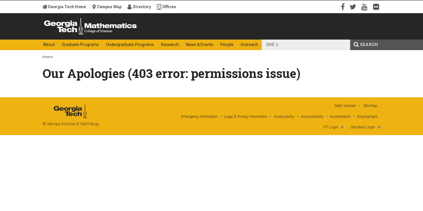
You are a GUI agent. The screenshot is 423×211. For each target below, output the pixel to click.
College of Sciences (146, 34)
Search (369, 44)
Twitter (354, 6)
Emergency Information (199, 116)
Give (270, 44)
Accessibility (284, 116)
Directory (142, 6)
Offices (169, 6)
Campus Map (109, 6)
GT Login (330, 127)
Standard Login (362, 127)
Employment (367, 116)
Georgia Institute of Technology (65, 34)
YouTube (365, 6)
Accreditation (340, 116)
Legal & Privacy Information (245, 116)
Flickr (377, 6)
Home (48, 57)
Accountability (312, 116)
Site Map (370, 105)
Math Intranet (345, 105)
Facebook (342, 6)
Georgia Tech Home (67, 6)
